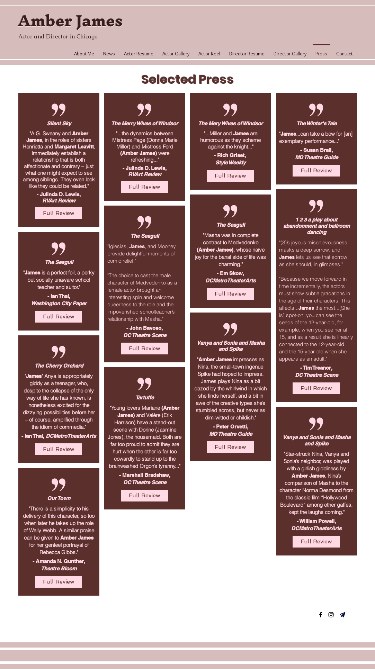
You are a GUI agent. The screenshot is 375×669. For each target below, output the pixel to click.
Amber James (70, 20)
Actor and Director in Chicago (58, 36)
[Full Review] (58, 213)
